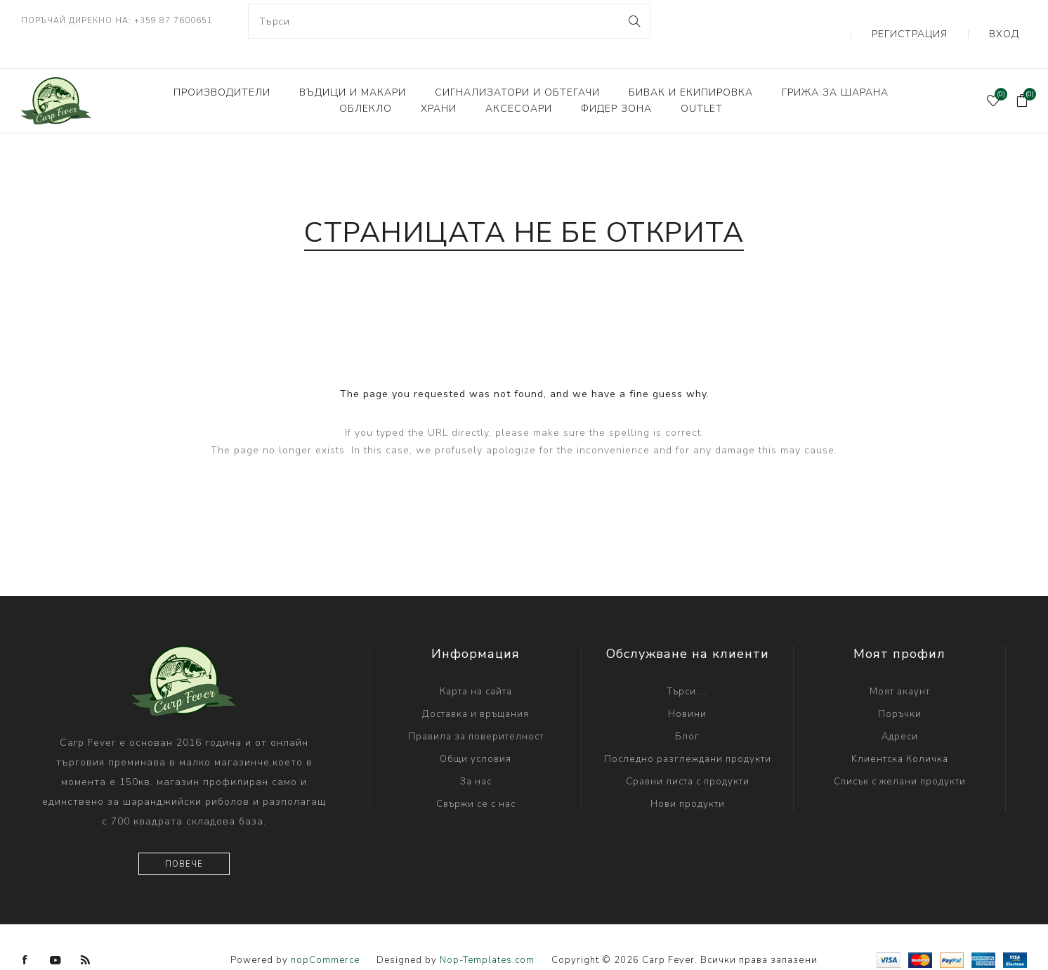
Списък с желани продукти (900, 755)
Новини (687, 688)
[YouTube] (55, 934)
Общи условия (475, 733)
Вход (1013, 21)
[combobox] (449, 21)
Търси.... (687, 665)
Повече (184, 838)
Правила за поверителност (476, 710)
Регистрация (940, 21)
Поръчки (900, 688)
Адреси (900, 710)
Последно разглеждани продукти (687, 733)
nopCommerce (325, 934)
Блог (687, 710)
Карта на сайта (476, 665)
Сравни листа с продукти (687, 755)
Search (633, 21)
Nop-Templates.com (487, 934)
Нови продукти (687, 778)
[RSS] (85, 934)
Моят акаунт (900, 665)
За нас (476, 755)
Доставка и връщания (475, 688)
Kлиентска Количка (899, 733)
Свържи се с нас (476, 778)
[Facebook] (25, 934)
